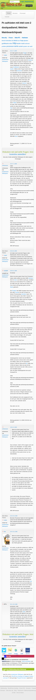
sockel (20, 46)
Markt (11, 287)
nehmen (27, 43)
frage (21, 40)
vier (29, 46)
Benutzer (15, 13)
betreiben (9, 40)
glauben (26, 40)
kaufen (19, 43)
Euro (16, 136)
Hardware (25, 37)
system (25, 46)
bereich (4, 40)
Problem (14, 290)
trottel (5, 55)
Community (29, 5)
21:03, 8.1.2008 (13, 250)
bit (12, 40)
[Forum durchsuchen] (15, 1)
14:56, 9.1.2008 (13, 427)
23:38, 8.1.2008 (13, 270)
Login (22, 1)
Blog (15, 690)
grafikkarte (5, 43)
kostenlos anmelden (17, 154)
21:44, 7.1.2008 (13, 163)
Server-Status (20, 692)
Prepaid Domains (21, 678)
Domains (15, 5)
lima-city (4, 37)
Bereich (25, 83)
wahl (31, 46)
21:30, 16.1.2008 (13, 515)
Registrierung (29, 1)
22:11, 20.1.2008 (13, 604)
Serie (15, 280)
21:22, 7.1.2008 (13, 50)
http (14, 43)
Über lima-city (9, 690)
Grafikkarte (16, 67)
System (30, 60)
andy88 (6, 270)
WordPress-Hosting (6, 5)
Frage (24, 53)
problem (4, 46)
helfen (10, 43)
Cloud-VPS (22, 5)
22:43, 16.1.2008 (13, 531)
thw (5, 531)
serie (16, 46)
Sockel (17, 292)
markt (23, 43)
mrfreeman (5, 165)
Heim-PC (17, 37)
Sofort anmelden (26, 661)
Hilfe (2, 8)
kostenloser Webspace (7, 2)
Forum (8, 13)
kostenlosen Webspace (17, 674)
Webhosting (4, 688)
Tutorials (7, 16)
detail (15, 40)
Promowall (22, 13)
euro (18, 40)
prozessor (10, 46)
